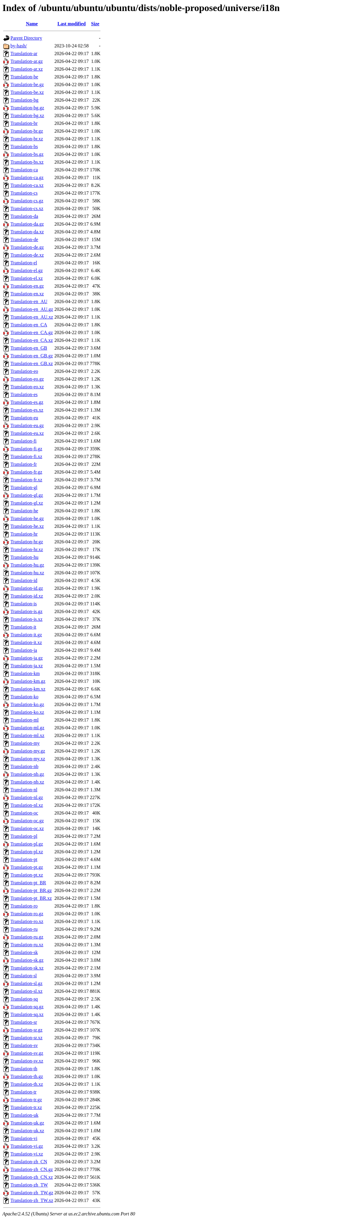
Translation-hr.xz (26, 549)
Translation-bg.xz (27, 115)
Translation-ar (23, 53)
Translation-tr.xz (26, 1107)
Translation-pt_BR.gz (31, 890)
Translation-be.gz (27, 84)
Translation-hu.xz (27, 572)
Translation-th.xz (26, 1084)
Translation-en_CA (28, 324)
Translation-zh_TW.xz (31, 1200)
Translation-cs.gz (26, 200)
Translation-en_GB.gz (31, 355)
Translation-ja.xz (26, 665)
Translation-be (24, 76)
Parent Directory (26, 38)
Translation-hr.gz (26, 541)
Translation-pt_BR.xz (31, 898)
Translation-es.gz (26, 402)
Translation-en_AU (28, 301)
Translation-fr (23, 464)
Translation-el (23, 262)
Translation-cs (24, 193)
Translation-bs (24, 146)
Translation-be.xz (27, 92)
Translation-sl (23, 975)
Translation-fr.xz (26, 479)
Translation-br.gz (26, 131)
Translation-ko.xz (27, 712)
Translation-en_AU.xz (31, 317)
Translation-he (24, 510)
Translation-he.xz (27, 526)
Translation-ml (24, 719)
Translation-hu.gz (27, 564)
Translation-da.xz (27, 231)
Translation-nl (23, 789)
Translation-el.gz (26, 270)
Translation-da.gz (27, 224)
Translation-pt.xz (26, 874)
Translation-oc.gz (27, 820)
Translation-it (23, 626)
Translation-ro (24, 905)
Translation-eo (24, 371)
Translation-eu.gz (27, 425)
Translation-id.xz (26, 595)
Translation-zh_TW (29, 1184)
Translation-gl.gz (26, 495)
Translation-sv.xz (26, 1060)
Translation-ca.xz (27, 185)
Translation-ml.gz (27, 727)
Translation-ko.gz (27, 704)
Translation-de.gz (27, 247)
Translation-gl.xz (26, 502)
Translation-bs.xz (27, 162)
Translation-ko (24, 696)
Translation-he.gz (27, 518)
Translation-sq (24, 998)
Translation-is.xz (26, 619)
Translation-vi (23, 1138)
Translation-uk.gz (27, 1122)
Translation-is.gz (26, 611)
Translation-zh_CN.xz (31, 1177)
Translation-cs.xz (26, 208)
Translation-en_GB (28, 347)
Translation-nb (24, 766)
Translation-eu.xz (27, 433)
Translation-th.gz (26, 1076)
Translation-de (24, 239)
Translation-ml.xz (27, 735)
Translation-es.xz (26, 409)
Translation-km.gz (27, 681)
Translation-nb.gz (27, 774)
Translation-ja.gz (26, 657)
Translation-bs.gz (27, 154)
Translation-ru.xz (26, 944)
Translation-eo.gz (27, 378)
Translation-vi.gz (26, 1146)
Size (95, 23)
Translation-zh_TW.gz (31, 1192)
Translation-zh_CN (28, 1161)
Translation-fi (23, 440)
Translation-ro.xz (26, 921)
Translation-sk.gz (27, 960)
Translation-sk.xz (27, 967)
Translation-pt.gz (26, 867)
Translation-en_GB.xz (31, 363)
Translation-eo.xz (27, 386)
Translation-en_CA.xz (31, 340)
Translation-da (24, 216)
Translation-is (23, 603)
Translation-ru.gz (26, 936)
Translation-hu (24, 557)
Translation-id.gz (26, 588)
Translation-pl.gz (26, 843)
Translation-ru (24, 929)
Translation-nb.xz (27, 781)
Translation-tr (23, 1091)
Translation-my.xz (27, 758)
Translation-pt (23, 859)
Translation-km (25, 673)
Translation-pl (23, 836)
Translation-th (23, 1068)
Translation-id (23, 580)
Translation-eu (24, 417)
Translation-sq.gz (27, 1006)
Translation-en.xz (27, 293)
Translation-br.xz (26, 138)
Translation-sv (24, 1045)
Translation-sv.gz (26, 1053)
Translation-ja (23, 650)
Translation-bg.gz (27, 107)
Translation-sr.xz (26, 1037)
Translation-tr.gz (26, 1099)
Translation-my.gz (27, 750)
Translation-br (24, 123)
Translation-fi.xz (26, 456)
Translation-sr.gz (26, 1029)
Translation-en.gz (27, 286)
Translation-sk (24, 952)
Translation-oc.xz (27, 828)
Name (32, 23)
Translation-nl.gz (26, 797)
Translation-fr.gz (26, 471)
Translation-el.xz (26, 278)
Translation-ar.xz (26, 69)
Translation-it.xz (26, 642)
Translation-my (25, 743)
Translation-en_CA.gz (31, 332)
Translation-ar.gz (26, 61)
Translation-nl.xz (26, 805)
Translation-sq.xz (27, 1014)
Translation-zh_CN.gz (31, 1169)
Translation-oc (24, 812)
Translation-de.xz (27, 255)
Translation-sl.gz (26, 983)
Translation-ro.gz (26, 913)
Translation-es (24, 394)
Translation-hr (24, 533)
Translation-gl (23, 487)
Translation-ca (24, 169)
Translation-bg (24, 100)
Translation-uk (24, 1115)
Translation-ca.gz (27, 177)
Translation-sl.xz (26, 991)
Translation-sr (23, 1022)
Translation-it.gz (26, 634)
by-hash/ (18, 45)
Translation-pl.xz (26, 851)
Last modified (71, 23)
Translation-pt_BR (28, 882)
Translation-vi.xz (26, 1153)
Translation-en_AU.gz (31, 309)
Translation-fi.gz (26, 448)
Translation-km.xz (27, 688)
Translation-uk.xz (27, 1130)
